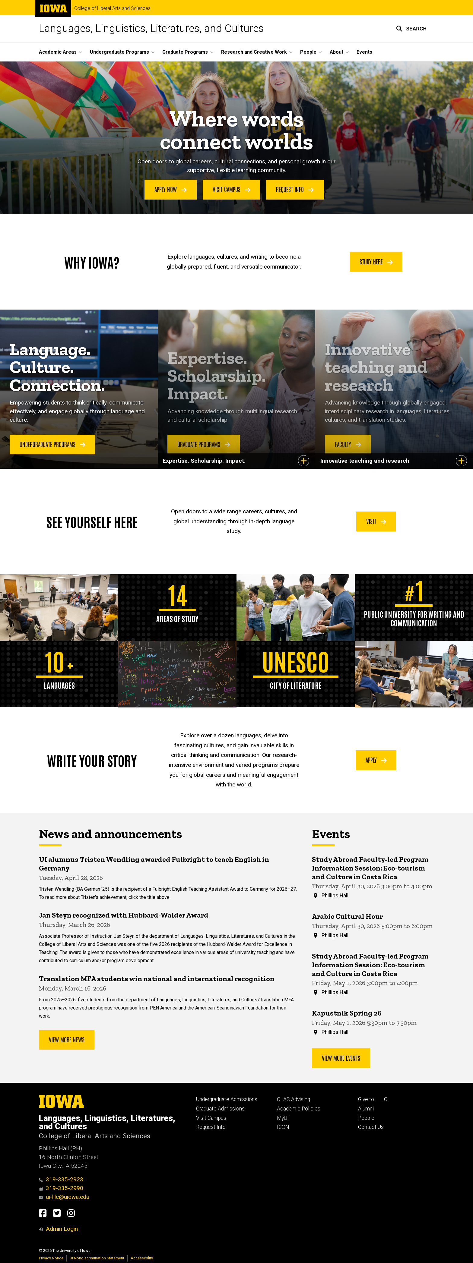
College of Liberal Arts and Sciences (112, 8)
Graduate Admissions (220, 1109)
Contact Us (371, 1127)
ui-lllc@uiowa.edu (64, 1196)
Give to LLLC (372, 1099)
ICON (283, 1127)
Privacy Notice (51, 1258)
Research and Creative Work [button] (254, 52)
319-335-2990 (61, 1188)
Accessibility (142, 1258)
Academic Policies (298, 1109)
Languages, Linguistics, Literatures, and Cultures (151, 28)
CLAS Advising (293, 1099)
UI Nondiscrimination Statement (97, 1258)
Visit (376, 521)
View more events (341, 1058)
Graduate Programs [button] (185, 52)
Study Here (376, 261)
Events (364, 52)
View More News (66, 1039)
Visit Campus (231, 189)
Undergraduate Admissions (226, 1099)
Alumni (366, 1109)
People (366, 1118)
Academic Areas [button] (58, 52)
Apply (376, 760)
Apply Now (170, 189)
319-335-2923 (61, 1179)
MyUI (283, 1118)
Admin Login (62, 1228)
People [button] (308, 52)
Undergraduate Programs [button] (119, 52)
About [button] (336, 52)
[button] (411, 28)
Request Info (295, 189)
